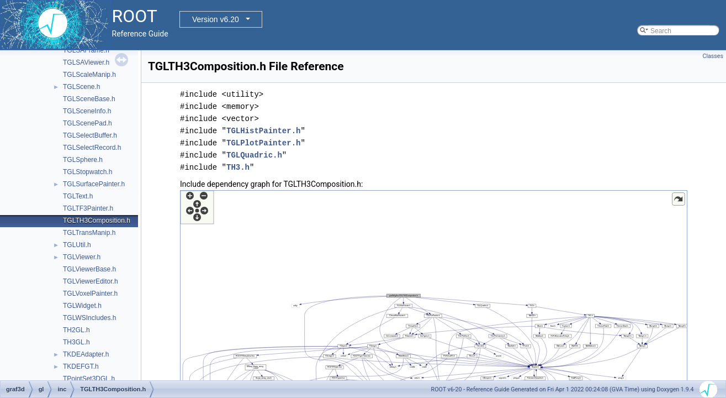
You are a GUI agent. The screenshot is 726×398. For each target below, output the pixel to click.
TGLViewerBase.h (89, 269)
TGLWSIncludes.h (89, 318)
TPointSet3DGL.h (89, 379)
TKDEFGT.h (81, 366)
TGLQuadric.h (254, 155)
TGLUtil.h (77, 245)
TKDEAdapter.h (86, 354)
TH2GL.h (76, 330)
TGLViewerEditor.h (90, 281)
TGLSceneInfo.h (87, 111)
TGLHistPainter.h (263, 130)
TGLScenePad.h (87, 123)
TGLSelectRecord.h (92, 147)
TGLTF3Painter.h (88, 208)
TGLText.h (78, 196)
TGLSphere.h (83, 160)
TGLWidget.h (82, 306)
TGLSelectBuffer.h (90, 135)
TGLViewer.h (81, 257)
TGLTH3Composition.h (96, 220)
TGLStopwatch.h (87, 172)
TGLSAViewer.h (86, 62)
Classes (713, 56)
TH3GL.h (76, 342)
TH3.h (238, 167)
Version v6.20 (215, 19)
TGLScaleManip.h (89, 74)
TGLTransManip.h (89, 233)
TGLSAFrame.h (86, 50)
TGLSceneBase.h (89, 99)
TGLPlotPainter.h (263, 143)
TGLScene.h (81, 87)
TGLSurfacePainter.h (94, 184)
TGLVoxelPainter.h (90, 293)
